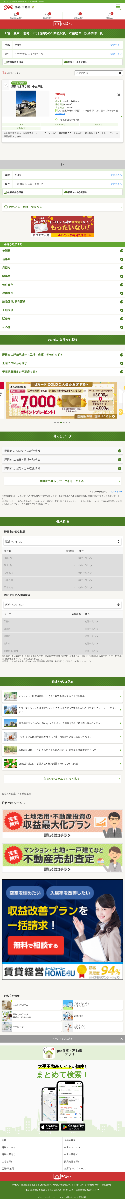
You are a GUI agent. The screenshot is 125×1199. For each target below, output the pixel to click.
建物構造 (7, 293)
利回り (6, 267)
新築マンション (10, 1147)
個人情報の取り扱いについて (61, 1190)
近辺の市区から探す (14, 363)
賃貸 (4, 1140)
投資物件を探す (72, 1161)
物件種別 (7, 284)
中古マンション (72, 1147)
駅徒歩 (6, 318)
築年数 (6, 276)
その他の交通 (60, 114)
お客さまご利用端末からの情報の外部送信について (52, 1185)
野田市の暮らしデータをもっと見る (62, 481)
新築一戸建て (8, 1154)
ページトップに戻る (62, 1038)
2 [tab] (58, 422)
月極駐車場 (70, 1140)
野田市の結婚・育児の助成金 (22, 459)
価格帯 (6, 259)
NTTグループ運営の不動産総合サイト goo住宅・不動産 (24, 1)
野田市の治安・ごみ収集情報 (22, 468)
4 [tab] (64, 422)
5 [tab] (67, 422)
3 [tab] (61, 422)
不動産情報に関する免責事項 (35, 1190)
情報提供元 (106, 1185)
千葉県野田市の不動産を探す (20, 371)
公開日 (6, 250)
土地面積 (7, 310)
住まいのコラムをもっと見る (62, 778)
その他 (6, 327)
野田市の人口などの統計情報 (22, 450)
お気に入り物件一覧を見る (23, 207)
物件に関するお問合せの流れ (87, 1185)
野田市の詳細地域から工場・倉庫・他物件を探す (32, 354)
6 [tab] (70, 422)
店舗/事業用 (8, 1168)
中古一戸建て (71, 1154)
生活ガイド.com (116, 491)
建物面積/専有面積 (14, 301)
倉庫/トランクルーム (75, 1168)
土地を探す (7, 1161)
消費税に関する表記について (87, 1190)
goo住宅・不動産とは (20, 1185)
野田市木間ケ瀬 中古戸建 (27, 86)
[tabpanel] (62, 401)
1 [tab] (55, 422)
